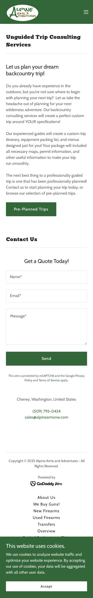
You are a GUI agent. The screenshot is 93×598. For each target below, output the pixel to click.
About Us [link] (46, 497)
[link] (22, 12)
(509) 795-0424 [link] (46, 411)
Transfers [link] (46, 524)
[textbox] (46, 277)
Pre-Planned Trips (31, 209)
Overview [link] (46, 531)
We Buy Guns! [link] (46, 504)
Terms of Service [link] (49, 380)
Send (46, 358)
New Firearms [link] (46, 511)
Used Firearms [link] (46, 517)
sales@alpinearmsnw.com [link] (46, 417)
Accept (46, 586)
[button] (86, 12)
